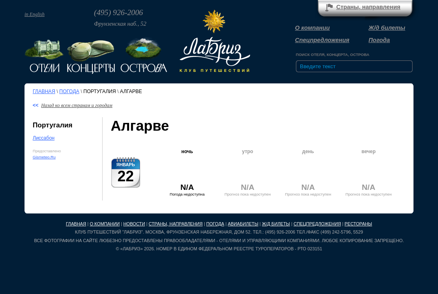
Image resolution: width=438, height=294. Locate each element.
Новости (134, 223)
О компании (312, 27)
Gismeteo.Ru (44, 157)
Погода (379, 40)
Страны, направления (176, 223)
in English (35, 14)
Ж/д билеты (387, 27)
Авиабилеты (243, 223)
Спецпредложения (322, 40)
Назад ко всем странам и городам (76, 105)
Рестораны (358, 223)
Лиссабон (43, 138)
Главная (44, 91)
